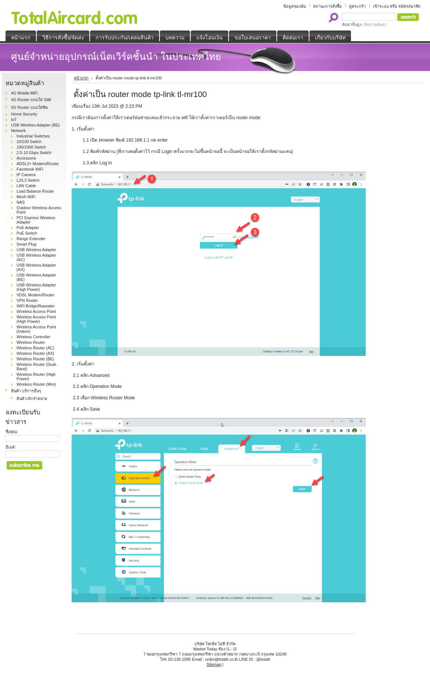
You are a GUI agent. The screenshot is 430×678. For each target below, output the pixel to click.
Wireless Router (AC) (35, 348)
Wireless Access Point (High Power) (36, 319)
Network (18, 130)
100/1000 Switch (31, 147)
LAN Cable (26, 185)
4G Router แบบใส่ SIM (31, 99)
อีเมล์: (11, 447)
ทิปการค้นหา (376, 24)
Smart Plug (26, 244)
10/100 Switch (29, 141)
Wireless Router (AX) (35, 353)
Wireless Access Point (36, 311)
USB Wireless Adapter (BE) (35, 125)
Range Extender (31, 238)
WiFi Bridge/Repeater (36, 306)
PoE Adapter (28, 227)
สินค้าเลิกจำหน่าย (32, 398)
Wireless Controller (33, 337)
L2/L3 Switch (28, 180)
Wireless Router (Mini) (36, 384)
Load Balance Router (35, 191)
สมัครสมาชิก (409, 6)
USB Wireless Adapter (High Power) (36, 287)
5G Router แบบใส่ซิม (29, 107)
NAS (21, 202)
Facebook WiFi (30, 169)
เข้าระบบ (381, 6)
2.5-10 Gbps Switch (34, 152)
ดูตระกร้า (357, 6)
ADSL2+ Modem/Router (38, 163)
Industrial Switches (33, 136)
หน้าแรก (81, 78)
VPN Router (27, 300)
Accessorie (26, 158)
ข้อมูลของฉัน (294, 6)
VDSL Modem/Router (35, 295)
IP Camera (26, 174)
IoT (14, 119)
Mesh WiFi (26, 197)
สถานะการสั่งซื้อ (327, 6)
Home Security (24, 114)
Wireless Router (31, 342)
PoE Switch (27, 233)
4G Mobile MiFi (24, 93)
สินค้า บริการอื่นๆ (26, 391)
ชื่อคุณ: (12, 431)
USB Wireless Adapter (36, 249)
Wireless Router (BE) (35, 359)
